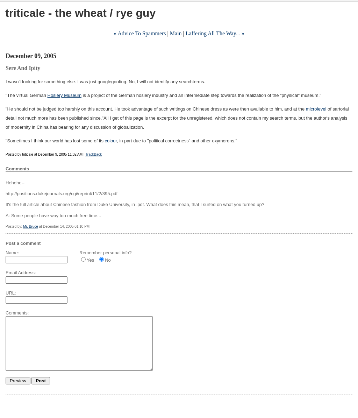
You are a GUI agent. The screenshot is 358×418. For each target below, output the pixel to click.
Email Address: (21, 272)
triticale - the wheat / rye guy (80, 13)
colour (111, 140)
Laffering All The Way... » (215, 33)
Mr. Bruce (30, 226)
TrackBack (93, 154)
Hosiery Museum (65, 95)
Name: (12, 252)
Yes (90, 260)
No (108, 260)
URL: (11, 293)
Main (176, 33)
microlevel (316, 109)
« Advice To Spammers (140, 33)
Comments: (17, 313)
